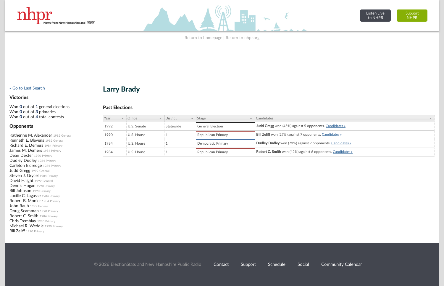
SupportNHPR (412, 16)
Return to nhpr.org (242, 38)
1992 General (62, 135)
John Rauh (19, 206)
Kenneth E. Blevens (26, 140)
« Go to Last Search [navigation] (27, 88)
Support (248, 264)
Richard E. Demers (26, 145)
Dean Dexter (21, 156)
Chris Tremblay (22, 221)
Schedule (276, 264)
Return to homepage (203, 38)
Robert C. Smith (23, 216)
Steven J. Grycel (23, 176)
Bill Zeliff (17, 231)
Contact (221, 264)
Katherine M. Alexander (30, 135)
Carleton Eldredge (25, 166)
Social (303, 264)
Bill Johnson (20, 191)
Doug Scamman (24, 211)
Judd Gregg (19, 171)
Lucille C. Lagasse (25, 196)
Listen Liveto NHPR (375, 16)
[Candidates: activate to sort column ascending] (345, 118)
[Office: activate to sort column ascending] (145, 118)
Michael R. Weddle (26, 226)
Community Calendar (341, 264)
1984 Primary (53, 145)
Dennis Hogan (22, 186)
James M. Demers (25, 150)
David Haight (21, 181)
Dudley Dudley (23, 161)
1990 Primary (43, 155)
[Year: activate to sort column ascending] (115, 118)
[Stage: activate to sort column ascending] (225, 118)
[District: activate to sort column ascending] (180, 118)
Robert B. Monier (25, 201)
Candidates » (335, 126)
